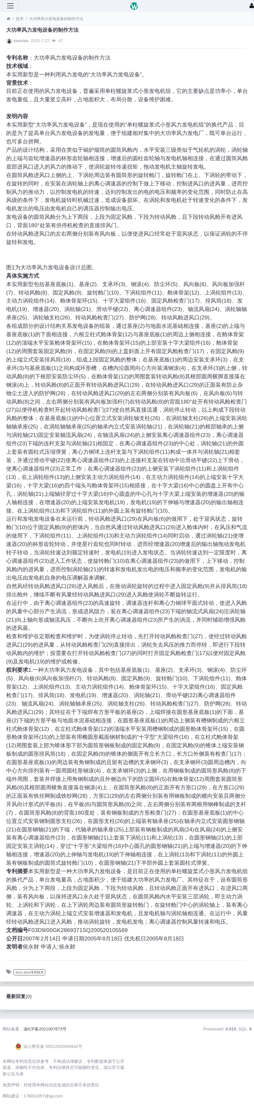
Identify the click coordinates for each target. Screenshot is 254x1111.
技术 (20, 19)
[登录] (251, 6)
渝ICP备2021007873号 (45, 1029)
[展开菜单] (10, 6)
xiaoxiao (20, 40)
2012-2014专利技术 (30, 972)
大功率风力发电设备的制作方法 (56, 19)
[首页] (8, 19)
